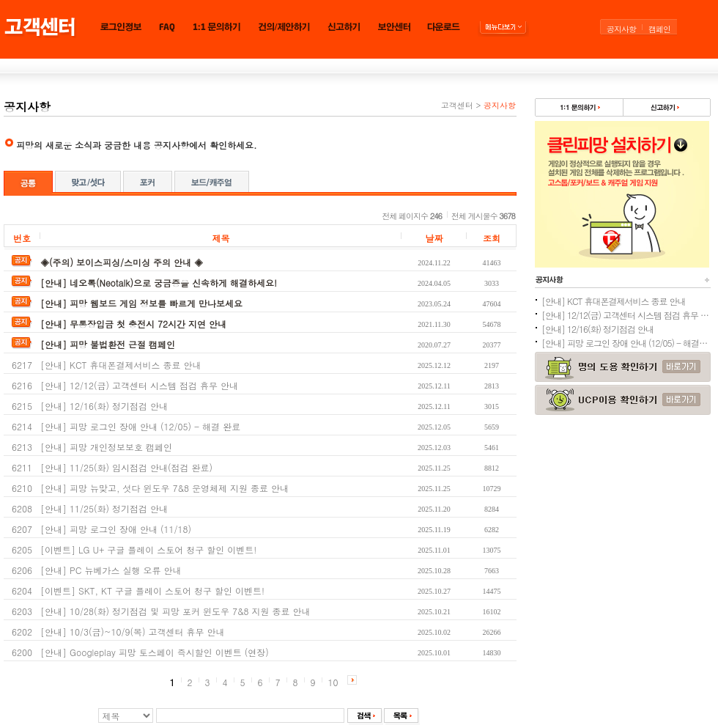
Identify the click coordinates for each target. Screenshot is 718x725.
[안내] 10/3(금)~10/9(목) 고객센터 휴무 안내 (132, 631)
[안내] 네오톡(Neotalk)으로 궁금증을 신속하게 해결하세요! (158, 282)
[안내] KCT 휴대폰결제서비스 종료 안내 (120, 364)
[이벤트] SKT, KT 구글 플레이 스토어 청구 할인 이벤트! (152, 590)
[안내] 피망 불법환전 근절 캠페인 (107, 344)
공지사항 (621, 28)
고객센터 (457, 105)
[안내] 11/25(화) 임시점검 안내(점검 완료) (126, 467)
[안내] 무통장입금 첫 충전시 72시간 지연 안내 (133, 323)
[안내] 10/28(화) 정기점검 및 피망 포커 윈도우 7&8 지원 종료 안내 (175, 611)
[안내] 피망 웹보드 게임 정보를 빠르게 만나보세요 (141, 303)
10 (333, 682)
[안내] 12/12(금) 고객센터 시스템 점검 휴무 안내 (139, 385)
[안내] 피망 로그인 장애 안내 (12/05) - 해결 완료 (140, 426)
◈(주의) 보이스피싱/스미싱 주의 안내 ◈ (121, 262)
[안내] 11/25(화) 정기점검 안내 (104, 508)
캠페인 (659, 28)
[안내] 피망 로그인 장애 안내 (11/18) (115, 529)
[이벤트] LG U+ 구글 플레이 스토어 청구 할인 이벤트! (148, 549)
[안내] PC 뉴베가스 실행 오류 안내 (110, 570)
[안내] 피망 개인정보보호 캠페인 (106, 447)
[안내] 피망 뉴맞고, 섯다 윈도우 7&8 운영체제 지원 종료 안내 (164, 488)
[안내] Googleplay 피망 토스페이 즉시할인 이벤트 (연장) (154, 652)
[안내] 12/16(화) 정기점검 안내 (104, 406)
